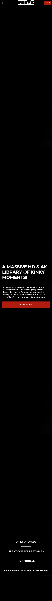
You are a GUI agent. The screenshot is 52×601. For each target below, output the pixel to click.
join (47, 3)
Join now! (26, 304)
